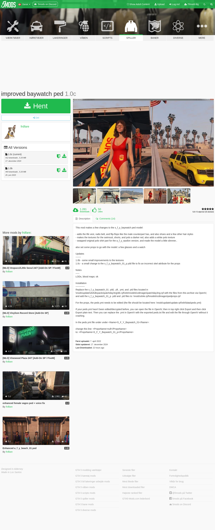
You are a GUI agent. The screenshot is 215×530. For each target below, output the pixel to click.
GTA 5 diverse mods (85, 510)
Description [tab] (83, 218)
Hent (36, 106)
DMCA (172, 487)
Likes (100, 212)
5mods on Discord (180, 504)
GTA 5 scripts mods (85, 493)
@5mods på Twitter (180, 492)
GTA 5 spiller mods (85, 498)
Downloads (85, 212)
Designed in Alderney (12, 469)
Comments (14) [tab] (105, 218)
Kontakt (173, 470)
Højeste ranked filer (132, 493)
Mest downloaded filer (133, 487)
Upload (159, 4)
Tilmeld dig (191, 4)
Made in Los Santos (11, 472)
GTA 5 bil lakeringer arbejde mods (92, 481)
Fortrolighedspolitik (179, 475)
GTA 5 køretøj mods (85, 475)
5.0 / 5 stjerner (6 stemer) (203, 212)
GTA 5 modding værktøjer (88, 470)
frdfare (25, 126)
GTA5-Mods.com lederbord (136, 498)
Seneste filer (128, 470)
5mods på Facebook (181, 498)
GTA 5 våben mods (85, 487)
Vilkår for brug (176, 481)
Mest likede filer (130, 481)
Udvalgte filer (129, 475)
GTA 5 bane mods (84, 504)
